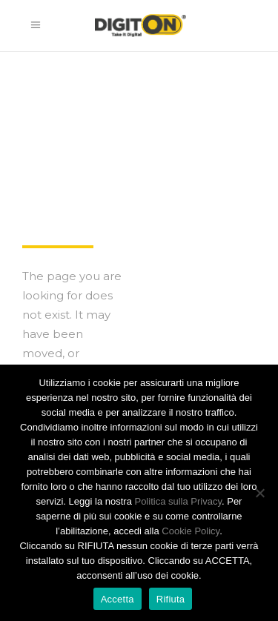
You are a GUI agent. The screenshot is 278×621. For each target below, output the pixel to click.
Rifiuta (170, 599)
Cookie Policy (190, 531)
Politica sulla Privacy (178, 501)
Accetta (117, 599)
